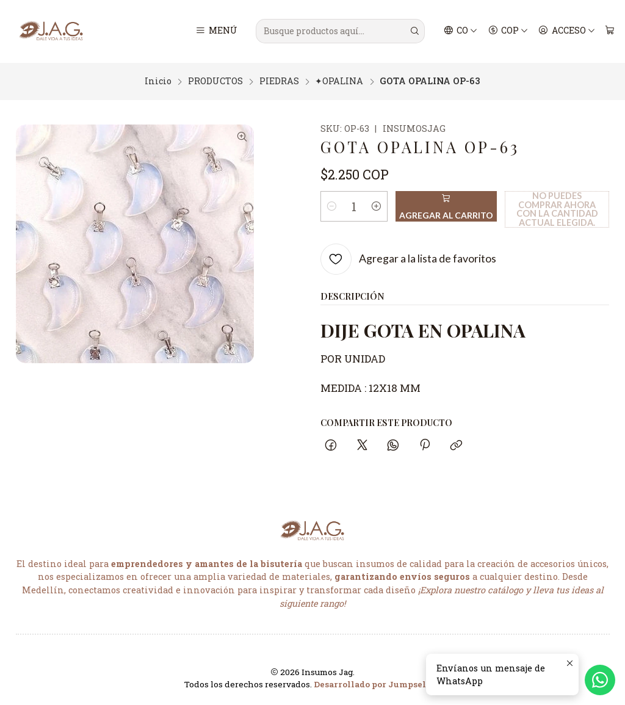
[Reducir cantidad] (332, 204)
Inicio (158, 80)
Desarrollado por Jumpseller (376, 683)
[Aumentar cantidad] (376, 204)
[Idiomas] (461, 31)
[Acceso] (566, 31)
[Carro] (609, 31)
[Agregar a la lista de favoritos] (408, 257)
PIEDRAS (279, 80)
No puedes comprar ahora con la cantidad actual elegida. (557, 207)
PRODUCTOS (215, 80)
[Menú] (216, 31)
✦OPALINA (339, 80)
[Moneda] (508, 31)
